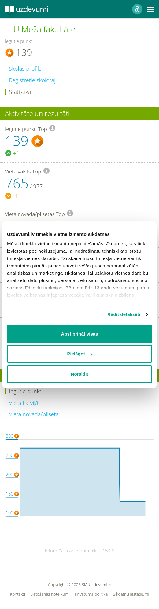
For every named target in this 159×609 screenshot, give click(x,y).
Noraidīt (79, 374)
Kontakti (17, 594)
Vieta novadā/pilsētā (34, 414)
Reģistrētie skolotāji (33, 80)
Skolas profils (25, 68)
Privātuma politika (91, 594)
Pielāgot (79, 353)
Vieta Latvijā (23, 403)
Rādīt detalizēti (123, 314)
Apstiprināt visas (79, 333)
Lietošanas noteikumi (50, 594)
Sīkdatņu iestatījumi (131, 594)
